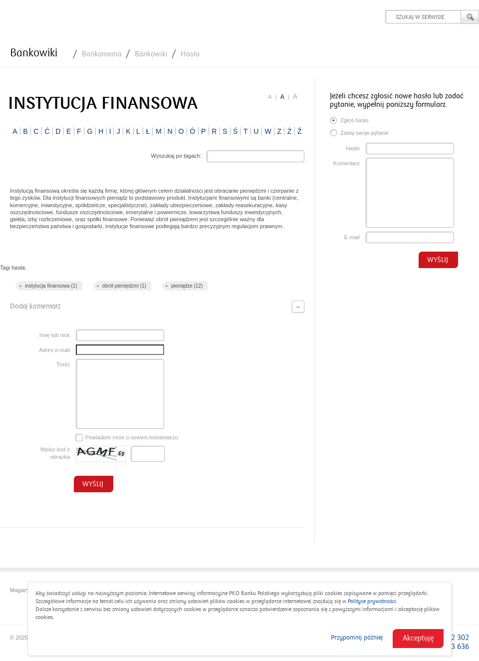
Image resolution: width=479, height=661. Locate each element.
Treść (63, 364)
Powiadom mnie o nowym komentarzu (127, 437)
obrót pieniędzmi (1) (124, 286)
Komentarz (346, 163)
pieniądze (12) (187, 286)
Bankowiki (33, 52)
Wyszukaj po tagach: (176, 156)
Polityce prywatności (372, 601)
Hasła (190, 53)
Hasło (353, 148)
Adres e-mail (54, 350)
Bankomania (102, 53)
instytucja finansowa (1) (51, 286)
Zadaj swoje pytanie (359, 133)
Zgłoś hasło (349, 121)
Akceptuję (418, 638)
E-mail (352, 237)
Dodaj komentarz (157, 307)
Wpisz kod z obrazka (55, 453)
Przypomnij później (357, 638)
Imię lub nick (54, 335)
